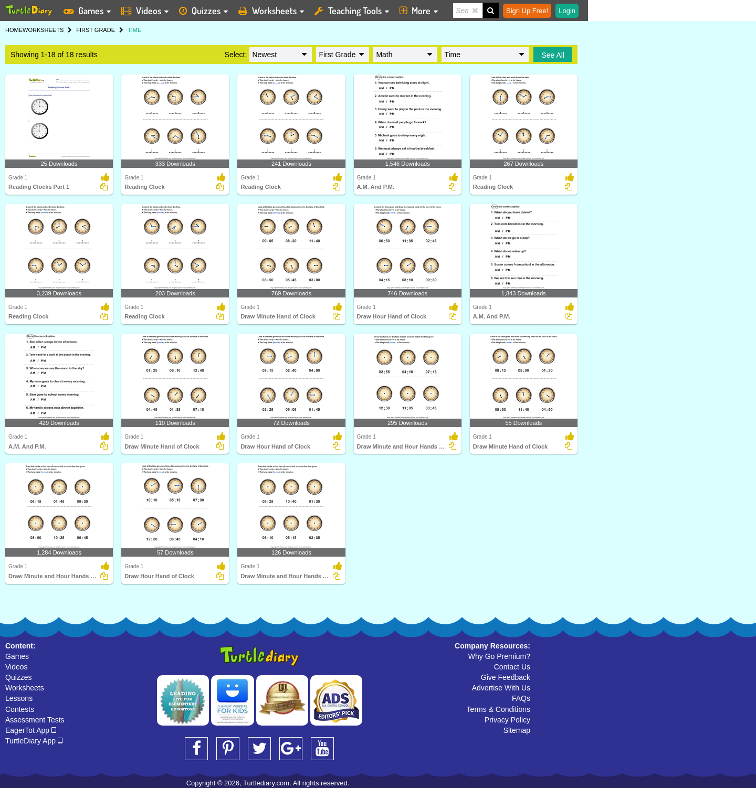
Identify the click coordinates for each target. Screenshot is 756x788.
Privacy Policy (507, 720)
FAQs (521, 698)
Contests (19, 709)
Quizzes (18, 677)
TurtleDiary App (33, 741)
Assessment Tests (35, 720)
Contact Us (512, 667)
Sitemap (516, 730)
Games (17, 656)
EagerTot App (30, 730)
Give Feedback (505, 677)
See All (552, 55)
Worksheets (24, 688)
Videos (16, 667)
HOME (14, 30)
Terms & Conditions (498, 709)
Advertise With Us (501, 688)
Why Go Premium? (499, 656)
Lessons (19, 698)
